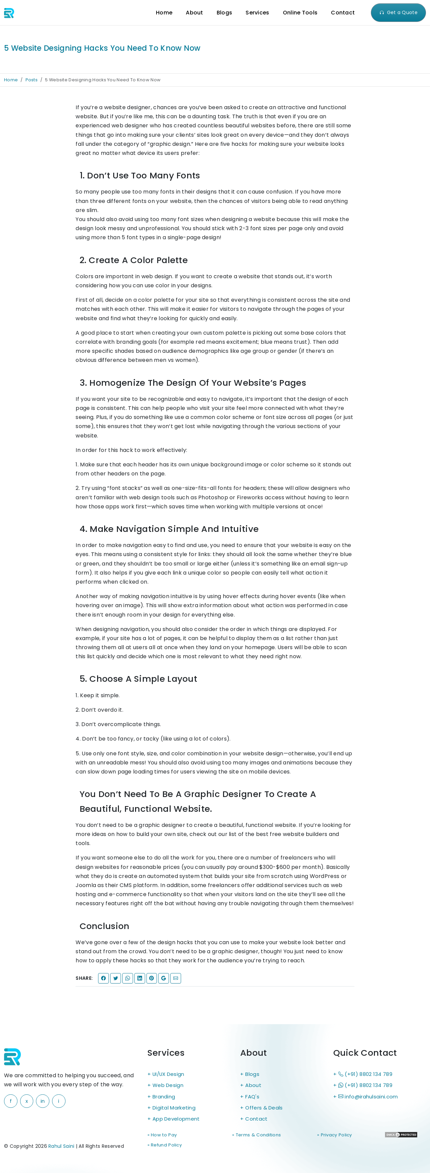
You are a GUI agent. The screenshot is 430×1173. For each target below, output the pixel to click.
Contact (343, 12)
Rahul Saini (61, 1147)
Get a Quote (398, 12)
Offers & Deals (265, 1110)
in (43, 1101)
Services (257, 12)
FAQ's (253, 1098)
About (194, 12)
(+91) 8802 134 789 (366, 1074)
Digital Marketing (176, 1110)
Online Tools (300, 12)
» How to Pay (162, 1138)
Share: (84, 978)
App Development (178, 1122)
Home (164, 12)
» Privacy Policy (281, 1138)
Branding (165, 1098)
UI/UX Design (170, 1074)
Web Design (169, 1086)
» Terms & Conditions (218, 1142)
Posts (32, 80)
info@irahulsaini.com (369, 1098)
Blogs (224, 12)
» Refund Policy (339, 1138)
